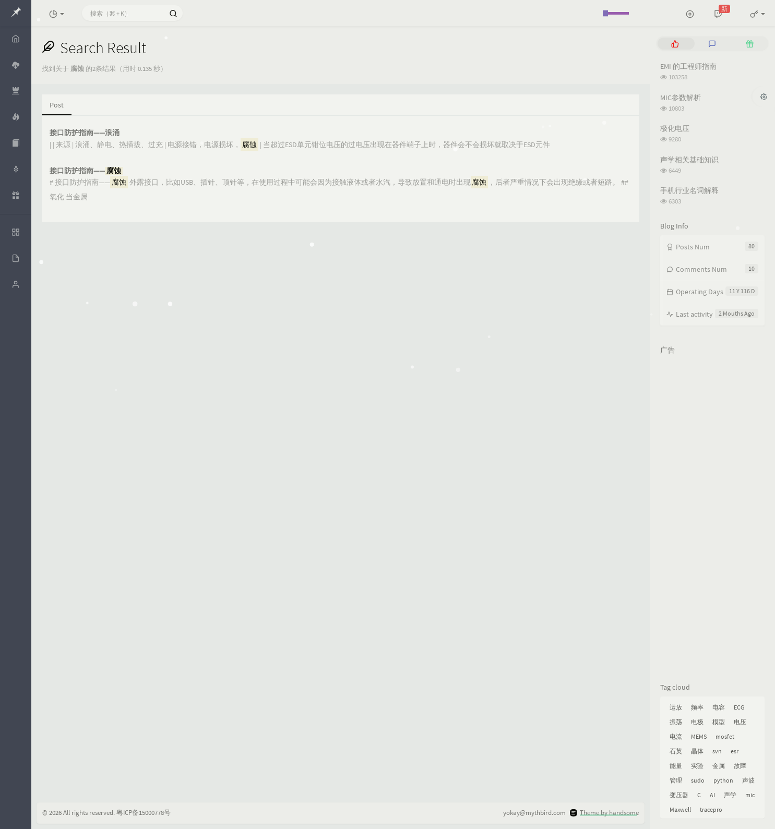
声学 (730, 795)
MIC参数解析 (680, 97)
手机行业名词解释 (689, 190)
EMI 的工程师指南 (688, 66)
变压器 (679, 795)
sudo (698, 780)
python (723, 780)
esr (734, 751)
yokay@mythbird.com (534, 812)
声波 (748, 780)
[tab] (675, 44)
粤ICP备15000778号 (143, 812)
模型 (718, 722)
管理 (676, 780)
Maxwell (680, 809)
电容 (718, 707)
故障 (740, 766)
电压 (740, 722)
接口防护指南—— (86, 171)
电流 (676, 736)
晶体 (697, 751)
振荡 (676, 722)
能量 (676, 766)
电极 (697, 722)
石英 (676, 751)
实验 (697, 766)
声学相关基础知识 (689, 159)
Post (57, 105)
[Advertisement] (712, 516)
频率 (697, 707)
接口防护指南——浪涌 (85, 133)
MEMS (699, 736)
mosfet (725, 736)
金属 (718, 766)
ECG (739, 707)
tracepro (711, 809)
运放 (676, 707)
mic (750, 795)
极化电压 (674, 128)
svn (717, 751)
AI (712, 795)
